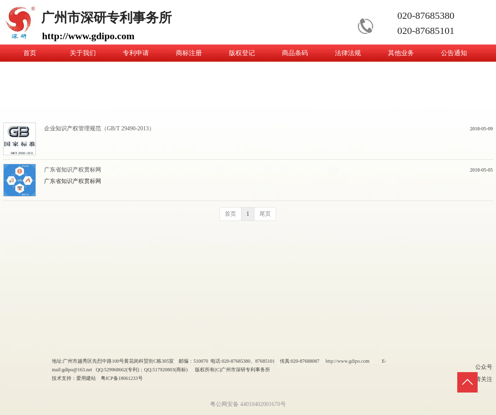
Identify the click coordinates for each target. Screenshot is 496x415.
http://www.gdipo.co (346, 361)
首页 (230, 214)
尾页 (265, 214)
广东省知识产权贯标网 (72, 170)
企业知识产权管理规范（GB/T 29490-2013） (99, 128)
